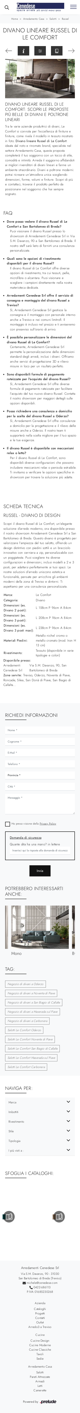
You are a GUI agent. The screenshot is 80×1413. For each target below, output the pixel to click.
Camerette (39, 1390)
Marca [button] (12, 1102)
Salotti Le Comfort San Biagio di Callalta (32, 1048)
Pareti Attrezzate (40, 1377)
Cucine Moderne (40, 1345)
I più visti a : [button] (16, 1150)
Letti (40, 1386)
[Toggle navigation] (73, 7)
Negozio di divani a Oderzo (25, 984)
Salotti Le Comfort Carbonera (26, 1067)
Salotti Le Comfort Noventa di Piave (29, 1039)
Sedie (40, 1358)
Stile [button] (11, 1131)
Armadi (40, 1381)
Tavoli (40, 1354)
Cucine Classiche (40, 1349)
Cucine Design (40, 1340)
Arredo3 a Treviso (39, 1327)
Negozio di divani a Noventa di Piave (31, 993)
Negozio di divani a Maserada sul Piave (32, 1012)
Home (14, 19)
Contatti (40, 1318)
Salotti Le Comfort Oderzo (24, 1030)
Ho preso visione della (34, 824)
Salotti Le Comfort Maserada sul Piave (31, 1058)
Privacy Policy (48, 824)
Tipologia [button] (14, 1141)
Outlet (40, 1322)
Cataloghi (40, 1309)
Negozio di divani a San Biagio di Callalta (33, 1002)
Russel (65, 19)
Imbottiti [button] (13, 1112)
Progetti (40, 1313)
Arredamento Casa (33, 19)
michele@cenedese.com (42, 1283)
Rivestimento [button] (16, 1121)
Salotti (53, 19)
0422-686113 (42, 1287)
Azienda (40, 1303)
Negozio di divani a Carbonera (27, 1021)
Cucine (40, 1335)
